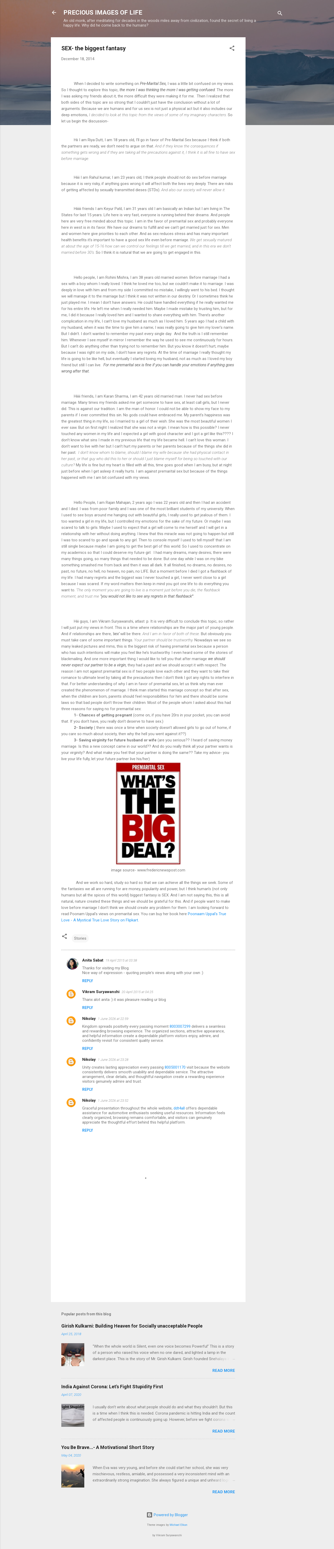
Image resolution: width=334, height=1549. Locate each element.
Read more (223, 1370)
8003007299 (180, 1026)
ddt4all (179, 1108)
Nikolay (89, 1018)
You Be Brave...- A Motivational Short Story (107, 1447)
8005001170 (175, 1067)
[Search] (280, 14)
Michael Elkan (178, 1525)
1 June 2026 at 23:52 (113, 1100)
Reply (87, 981)
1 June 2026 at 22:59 (113, 1019)
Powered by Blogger (167, 1515)
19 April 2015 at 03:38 (121, 960)
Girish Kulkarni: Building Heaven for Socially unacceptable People (131, 1326)
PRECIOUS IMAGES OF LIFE (102, 12)
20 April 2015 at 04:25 (137, 992)
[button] (232, 49)
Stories (80, 938)
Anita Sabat (92, 960)
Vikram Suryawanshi (101, 991)
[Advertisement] (266, 115)
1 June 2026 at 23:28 (113, 1060)
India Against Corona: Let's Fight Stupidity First (112, 1386)
